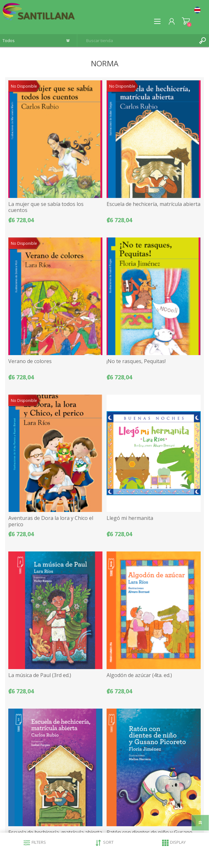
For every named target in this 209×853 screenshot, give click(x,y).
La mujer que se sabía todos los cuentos (46, 207)
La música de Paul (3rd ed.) (39, 675)
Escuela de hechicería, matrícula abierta (153, 204)
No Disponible (24, 86)
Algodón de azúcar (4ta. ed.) (139, 675)
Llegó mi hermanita (130, 518)
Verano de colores (30, 361)
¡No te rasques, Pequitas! (136, 361)
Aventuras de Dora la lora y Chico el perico (50, 521)
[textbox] (137, 40)
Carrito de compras (186, 21)
